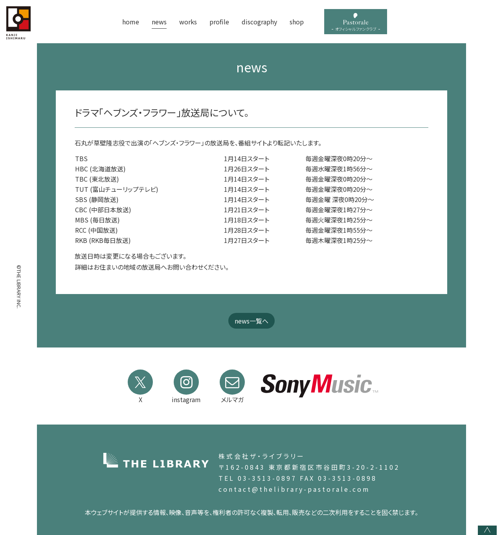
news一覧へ (251, 320)
